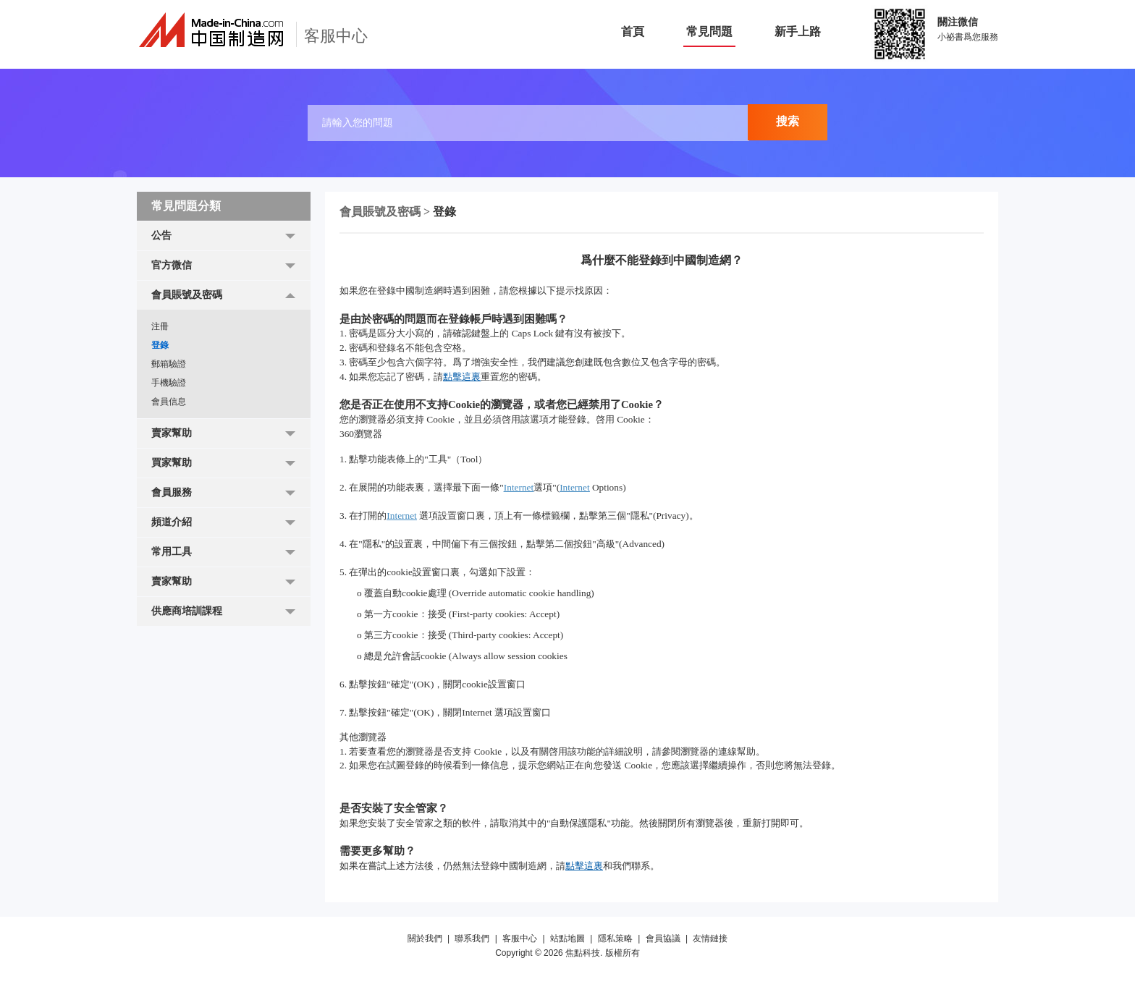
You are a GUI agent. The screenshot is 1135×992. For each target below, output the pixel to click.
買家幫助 (171, 462)
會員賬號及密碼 (186, 294)
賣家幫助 (171, 433)
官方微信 (171, 265)
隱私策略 (615, 938)
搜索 (787, 121)
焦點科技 (582, 953)
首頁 (632, 31)
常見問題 (709, 31)
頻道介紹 (171, 522)
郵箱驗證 (168, 364)
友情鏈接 (710, 938)
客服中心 (519, 938)
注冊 (160, 326)
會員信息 (168, 402)
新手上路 (798, 31)
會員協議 (663, 938)
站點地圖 (567, 938)
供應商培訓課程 (186, 611)
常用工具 (171, 551)
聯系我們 (472, 938)
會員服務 (171, 492)
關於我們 (425, 938)
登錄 (160, 345)
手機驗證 (168, 383)
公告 (161, 235)
